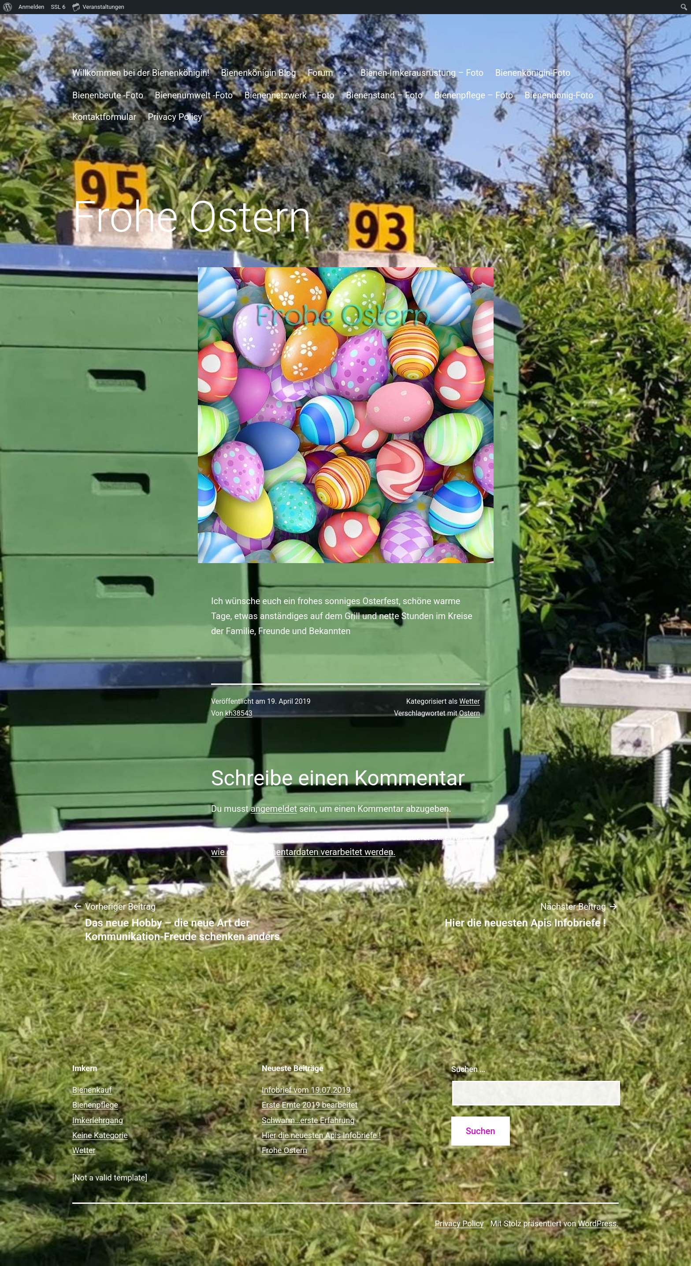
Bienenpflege (95, 1104)
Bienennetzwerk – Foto (289, 95)
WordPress (597, 1223)
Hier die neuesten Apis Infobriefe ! (321, 1135)
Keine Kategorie (100, 1135)
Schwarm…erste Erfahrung (308, 1120)
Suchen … (468, 1069)
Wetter (469, 701)
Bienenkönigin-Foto (533, 72)
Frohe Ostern (284, 1150)
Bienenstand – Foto (384, 95)
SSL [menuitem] (58, 7)
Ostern (469, 713)
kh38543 (239, 713)
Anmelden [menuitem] (32, 7)
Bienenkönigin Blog (258, 72)
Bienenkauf (92, 1089)
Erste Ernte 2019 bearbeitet (310, 1104)
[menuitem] (7, 7)
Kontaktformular (104, 117)
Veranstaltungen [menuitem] (98, 6)
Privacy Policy (175, 117)
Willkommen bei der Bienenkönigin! (140, 72)
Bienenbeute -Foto (107, 95)
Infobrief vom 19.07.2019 (306, 1089)
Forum (320, 72)
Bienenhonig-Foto (559, 95)
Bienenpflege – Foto (473, 95)
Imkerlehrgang (97, 1120)
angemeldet (274, 808)
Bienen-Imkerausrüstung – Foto (421, 72)
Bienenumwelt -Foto (194, 95)
